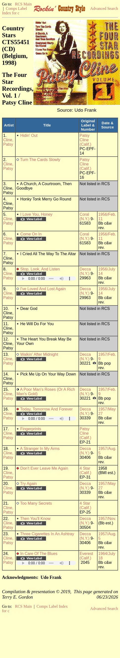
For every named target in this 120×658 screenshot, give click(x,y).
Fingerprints (30, 429)
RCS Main (23, 4)
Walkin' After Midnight (39, 354)
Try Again (28, 483)
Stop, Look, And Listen (40, 269)
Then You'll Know (35, 518)
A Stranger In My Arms (40, 448)
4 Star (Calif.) (85, 470)
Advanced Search (104, 8)
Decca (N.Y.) (85, 271)
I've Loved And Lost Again (43, 289)
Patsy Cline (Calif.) (85, 139)
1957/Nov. (107, 518)
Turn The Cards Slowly (40, 160)
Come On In (31, 234)
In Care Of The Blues (38, 553)
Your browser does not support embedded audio (46, 278)
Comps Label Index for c (14, 10)
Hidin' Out (29, 135)
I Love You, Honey (36, 214)
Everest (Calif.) (86, 555)
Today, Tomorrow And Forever (46, 409)
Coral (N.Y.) (85, 216)
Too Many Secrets (36, 503)
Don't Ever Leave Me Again (44, 468)
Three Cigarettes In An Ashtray (47, 534)
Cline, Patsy (8, 142)
